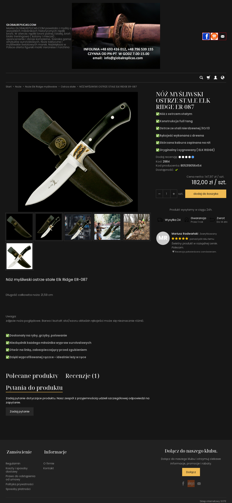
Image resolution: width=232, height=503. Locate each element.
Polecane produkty (32, 376)
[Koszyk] (208, 77)
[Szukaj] (201, 77)
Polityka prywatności (19, 482)
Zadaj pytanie (20, 411)
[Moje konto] (215, 77)
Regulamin (13, 461)
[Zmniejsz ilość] (173, 194)
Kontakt (48, 466)
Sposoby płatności (18, 487)
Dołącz (191, 472)
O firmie (48, 461)
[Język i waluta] (222, 77)
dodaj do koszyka (205, 194)
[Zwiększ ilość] (159, 194)
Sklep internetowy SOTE (213, 499)
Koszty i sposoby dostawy (17, 467)
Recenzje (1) (82, 376)
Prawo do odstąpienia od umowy (20, 475)
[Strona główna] (116, 36)
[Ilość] (166, 194)
